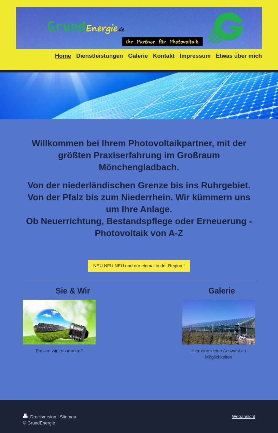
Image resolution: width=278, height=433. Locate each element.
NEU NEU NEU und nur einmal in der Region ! (138, 265)
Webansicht (243, 416)
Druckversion (40, 416)
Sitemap (68, 416)
